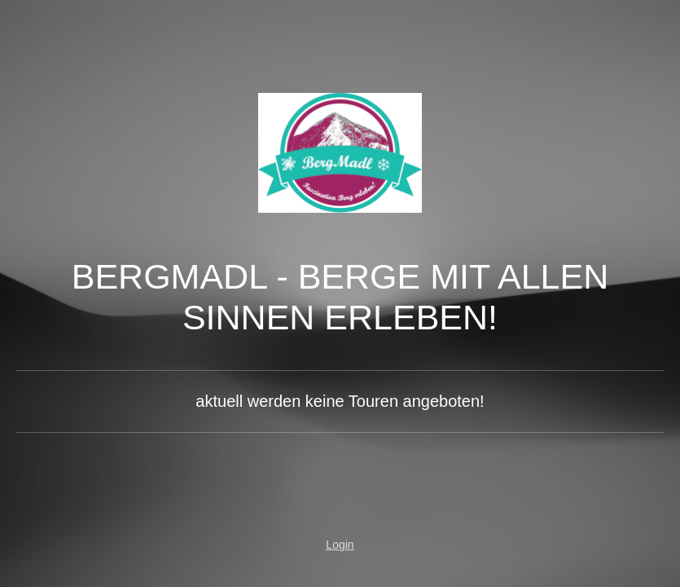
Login (339, 544)
